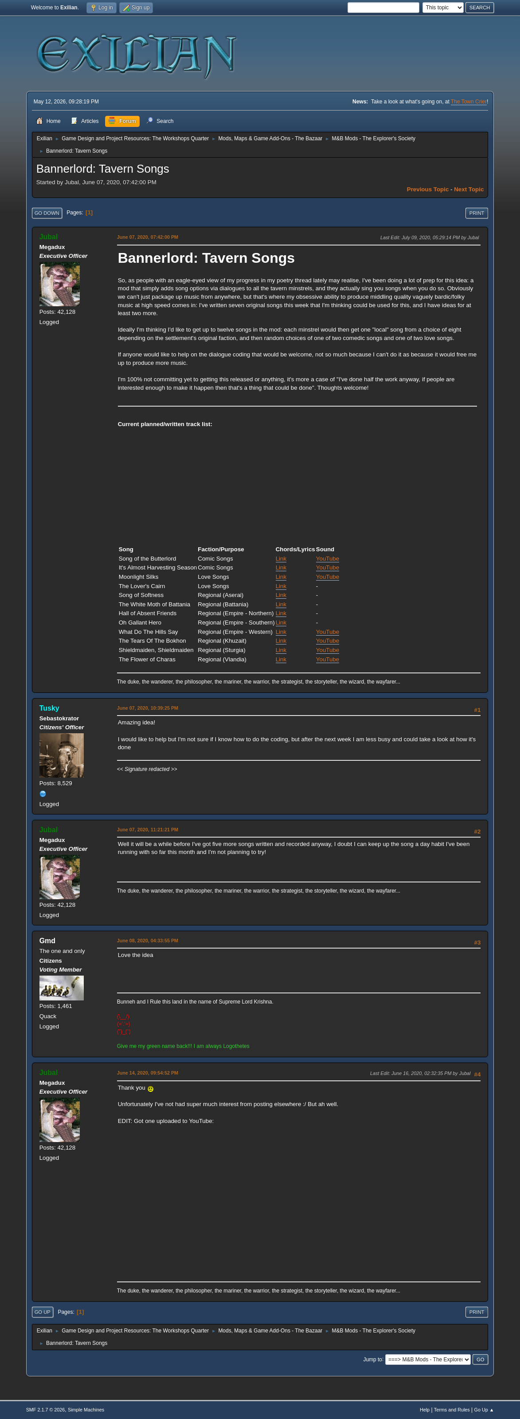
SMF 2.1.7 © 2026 (45, 1409)
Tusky (49, 708)
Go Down (47, 213)
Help (425, 1409)
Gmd (47, 941)
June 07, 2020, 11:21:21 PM (147, 829)
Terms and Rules (452, 1409)
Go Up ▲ (484, 1409)
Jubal (48, 237)
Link (281, 558)
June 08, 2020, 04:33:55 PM (147, 940)
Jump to (372, 1359)
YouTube (327, 558)
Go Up (43, 1312)
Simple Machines (86, 1409)
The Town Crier (469, 102)
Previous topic (428, 189)
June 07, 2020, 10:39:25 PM (147, 708)
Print (477, 213)
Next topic (469, 189)
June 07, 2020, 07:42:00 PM (147, 237)
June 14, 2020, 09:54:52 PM (147, 1072)
